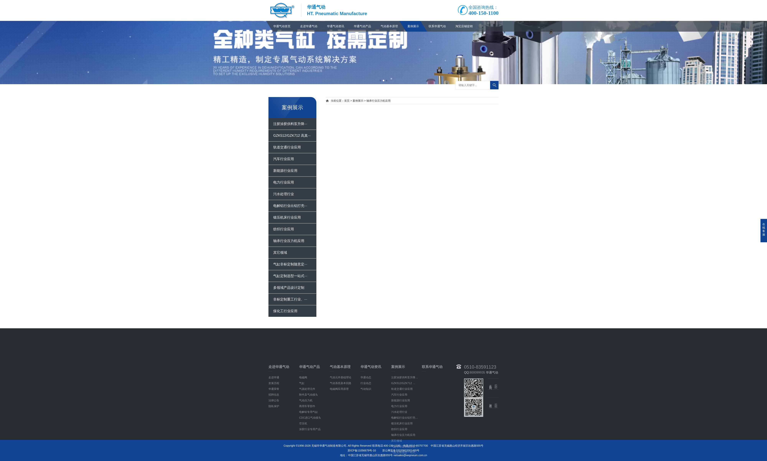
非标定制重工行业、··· (290, 299)
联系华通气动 (437, 26)
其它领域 (280, 252)
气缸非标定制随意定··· (290, 264)
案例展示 (413, 26)
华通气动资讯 (335, 26)
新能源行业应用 (285, 171)
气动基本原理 (389, 26)
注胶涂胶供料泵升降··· (290, 124)
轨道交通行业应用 (287, 147)
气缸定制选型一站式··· (290, 276)
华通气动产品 (362, 26)
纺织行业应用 (283, 229)
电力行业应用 (283, 182)
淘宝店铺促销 (464, 26)
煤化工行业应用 (285, 311)
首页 (347, 100)
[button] (380, 80)
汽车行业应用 (283, 159)
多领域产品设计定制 (288, 288)
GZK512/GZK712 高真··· (292, 135)
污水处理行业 (283, 194)
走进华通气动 (308, 26)
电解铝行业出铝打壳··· (290, 206)
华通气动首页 (282, 26)
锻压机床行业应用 (287, 217)
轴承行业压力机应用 (288, 241)
